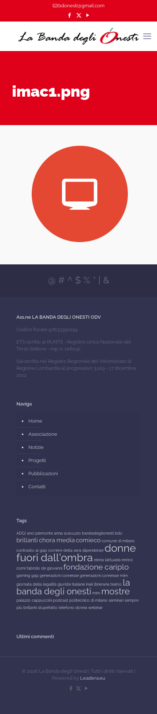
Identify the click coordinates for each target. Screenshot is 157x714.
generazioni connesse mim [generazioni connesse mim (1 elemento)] (104, 575)
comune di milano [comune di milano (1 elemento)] (118, 541)
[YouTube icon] (88, 15)
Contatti (37, 486)
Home (35, 421)
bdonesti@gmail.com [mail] (81, 5)
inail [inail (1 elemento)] (89, 584)
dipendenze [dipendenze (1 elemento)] (92, 550)
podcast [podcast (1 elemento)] (60, 600)
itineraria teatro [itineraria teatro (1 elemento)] (108, 584)
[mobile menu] (147, 36)
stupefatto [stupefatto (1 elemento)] (48, 607)
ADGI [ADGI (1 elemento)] (21, 533)
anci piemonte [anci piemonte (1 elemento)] (40, 533)
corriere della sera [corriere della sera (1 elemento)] (64, 550)
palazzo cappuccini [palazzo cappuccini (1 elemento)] (34, 600)
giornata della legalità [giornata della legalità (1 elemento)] (36, 584)
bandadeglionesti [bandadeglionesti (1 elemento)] (98, 533)
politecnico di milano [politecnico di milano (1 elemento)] (88, 600)
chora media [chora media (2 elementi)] (57, 540)
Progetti (37, 460)
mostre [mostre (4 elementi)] (115, 591)
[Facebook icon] (69, 15)
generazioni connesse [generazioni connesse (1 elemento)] (59, 575)
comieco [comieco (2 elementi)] (88, 540)
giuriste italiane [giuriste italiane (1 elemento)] (71, 584)
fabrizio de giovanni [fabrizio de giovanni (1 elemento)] (44, 568)
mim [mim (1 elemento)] (96, 593)
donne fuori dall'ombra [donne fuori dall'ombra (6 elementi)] (76, 553)
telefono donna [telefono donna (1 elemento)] (73, 607)
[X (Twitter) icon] (79, 15)
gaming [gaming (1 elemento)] (23, 575)
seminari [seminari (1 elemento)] (116, 600)
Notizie (36, 447)
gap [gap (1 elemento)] (35, 575)
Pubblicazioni (43, 473)
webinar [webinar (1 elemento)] (95, 607)
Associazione (42, 434)
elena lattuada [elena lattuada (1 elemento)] (107, 560)
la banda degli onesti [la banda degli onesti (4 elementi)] (73, 587)
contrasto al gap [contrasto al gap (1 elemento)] (31, 550)
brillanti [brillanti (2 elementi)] (27, 540)
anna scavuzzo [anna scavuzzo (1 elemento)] (67, 533)
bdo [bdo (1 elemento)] (118, 533)
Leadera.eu (92, 678)
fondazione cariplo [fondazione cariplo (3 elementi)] (96, 566)
